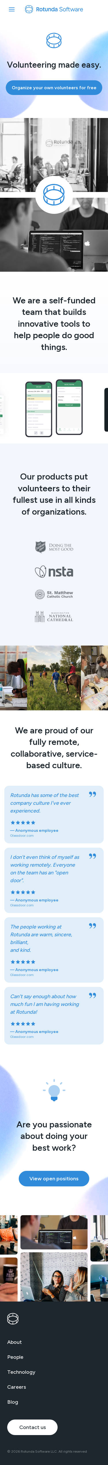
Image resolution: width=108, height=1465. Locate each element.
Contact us (32, 1427)
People (15, 1357)
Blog (12, 1402)
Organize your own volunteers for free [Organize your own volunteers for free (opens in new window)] (54, 87)
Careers (16, 1387)
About (14, 1342)
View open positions (54, 1178)
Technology (21, 1372)
